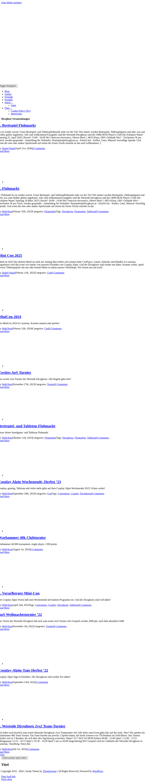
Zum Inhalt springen (11, 2)
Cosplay (75, 493)
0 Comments (38, 148)
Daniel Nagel (8, 148)
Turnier (50, 384)
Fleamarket (50, 211)
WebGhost (7, 211)
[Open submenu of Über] (11, 108)
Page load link (8, 776)
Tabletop (91, 211)
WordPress (98, 771)
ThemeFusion (50, 771)
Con (49, 272)
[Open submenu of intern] (11, 103)
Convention (64, 493)
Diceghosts (67, 211)
